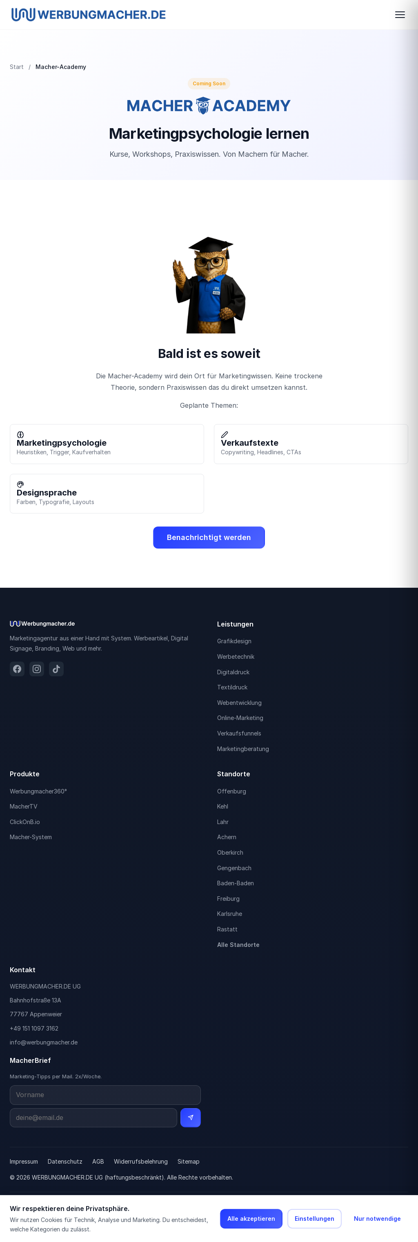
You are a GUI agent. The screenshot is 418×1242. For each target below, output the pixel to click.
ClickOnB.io (25, 821)
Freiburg (228, 898)
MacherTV (24, 806)
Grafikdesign (234, 641)
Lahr (223, 821)
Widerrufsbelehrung (141, 1161)
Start (17, 66)
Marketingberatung (243, 748)
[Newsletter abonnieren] (190, 1118)
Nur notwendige (377, 1218)
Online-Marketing (240, 717)
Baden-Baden (235, 883)
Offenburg (231, 791)
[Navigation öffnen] (400, 14)
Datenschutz (65, 1161)
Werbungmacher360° (38, 791)
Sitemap (189, 1161)
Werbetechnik (235, 656)
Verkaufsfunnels (239, 733)
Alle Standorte (238, 944)
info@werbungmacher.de (44, 1042)
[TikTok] (56, 669)
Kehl (222, 806)
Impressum (24, 1161)
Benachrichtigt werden (209, 537)
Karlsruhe (229, 913)
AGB (98, 1161)
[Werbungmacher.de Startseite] (88, 14)
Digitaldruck (233, 672)
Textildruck (232, 687)
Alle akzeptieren (251, 1218)
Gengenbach (234, 867)
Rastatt (227, 929)
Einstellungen (314, 1218)
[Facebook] (17, 669)
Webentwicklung (239, 702)
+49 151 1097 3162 (34, 1028)
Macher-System (31, 836)
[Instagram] (36, 669)
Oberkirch (230, 852)
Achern (226, 836)
